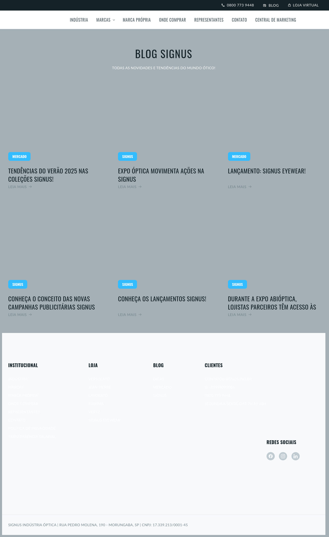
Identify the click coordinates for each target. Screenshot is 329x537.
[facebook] (271, 456)
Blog (271, 5)
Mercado (162, 387)
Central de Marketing (275, 20)
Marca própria (137, 20)
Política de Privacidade (32, 428)
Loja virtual (303, 5)
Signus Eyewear (105, 420)
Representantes (209, 20)
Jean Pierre (100, 387)
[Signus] (27, 20)
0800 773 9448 (238, 5)
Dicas (158, 379)
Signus (160, 395)
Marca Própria (23, 395)
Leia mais (53, 134)
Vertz (94, 412)
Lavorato (98, 395)
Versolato (99, 379)
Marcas (103, 20)
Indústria (79, 20)
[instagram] (283, 456)
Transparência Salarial (32, 436)
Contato (239, 20)
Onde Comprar (172, 20)
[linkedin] (295, 456)
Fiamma (96, 403)
